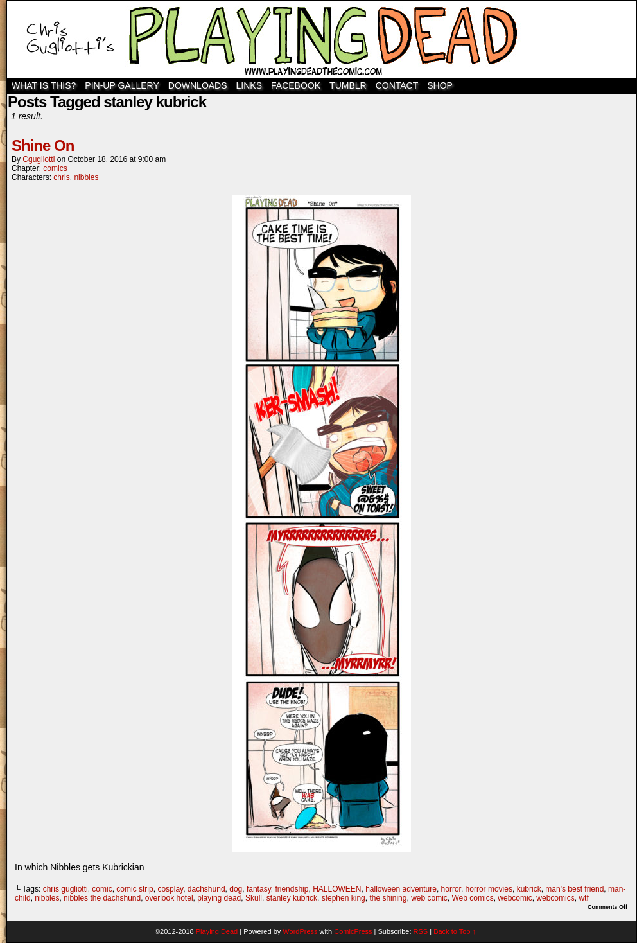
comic (102, 889)
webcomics (555, 898)
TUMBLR (348, 85)
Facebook (295, 85)
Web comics (473, 898)
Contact (397, 85)
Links (249, 85)
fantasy (259, 889)
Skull (253, 898)
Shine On (43, 145)
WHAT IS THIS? (44, 85)
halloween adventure (401, 889)
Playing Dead (321, 39)
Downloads (197, 85)
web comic (429, 898)
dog (235, 889)
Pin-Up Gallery (122, 85)
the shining (387, 898)
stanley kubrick (291, 898)
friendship (291, 889)
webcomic (515, 898)
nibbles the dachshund (102, 898)
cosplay (170, 889)
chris (61, 177)
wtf (583, 898)
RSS (421, 931)
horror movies (489, 889)
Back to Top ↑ (454, 931)
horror (451, 889)
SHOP (440, 85)
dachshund (206, 889)
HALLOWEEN (337, 889)
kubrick (529, 889)
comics (55, 168)
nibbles (86, 177)
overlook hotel (169, 898)
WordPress (300, 931)
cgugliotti (38, 159)
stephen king (343, 898)
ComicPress (353, 931)
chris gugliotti (65, 889)
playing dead (219, 898)
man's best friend (574, 889)
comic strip (134, 889)
